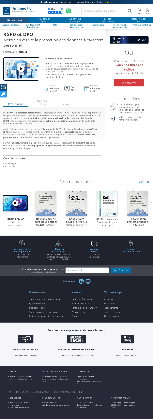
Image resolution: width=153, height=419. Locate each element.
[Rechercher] (129, 11)
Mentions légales (37, 307)
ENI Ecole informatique (56, 371)
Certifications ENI (121, 397)
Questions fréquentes (82, 299)
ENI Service (15, 397)
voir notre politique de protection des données (45, 272)
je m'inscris (121, 270)
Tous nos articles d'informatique (44, 299)
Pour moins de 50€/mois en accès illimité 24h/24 (129, 67)
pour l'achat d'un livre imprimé (22, 252)
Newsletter (109, 303)
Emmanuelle (15, 51)
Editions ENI (19, 11)
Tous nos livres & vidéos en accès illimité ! (76, 2)
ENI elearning (85, 397)
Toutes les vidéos (112, 311)
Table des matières (41, 102)
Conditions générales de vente (44, 311)
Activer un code (79, 311)
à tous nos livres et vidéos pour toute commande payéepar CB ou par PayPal (58, 253)
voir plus (144, 182)
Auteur (66, 104)
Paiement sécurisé (80, 303)
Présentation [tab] (16, 104)
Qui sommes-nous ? (38, 303)
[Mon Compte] (147, 10)
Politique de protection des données (46, 316)
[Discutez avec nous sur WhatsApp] (68, 11)
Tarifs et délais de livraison (84, 307)
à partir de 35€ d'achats (95, 252)
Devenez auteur (112, 316)
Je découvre (129, 82)
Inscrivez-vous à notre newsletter (42, 270)
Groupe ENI (84, 371)
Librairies (108, 299)
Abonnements (111, 307)
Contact (75, 316)
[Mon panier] (140, 10)
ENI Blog (14, 371)
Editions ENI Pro (52, 397)
